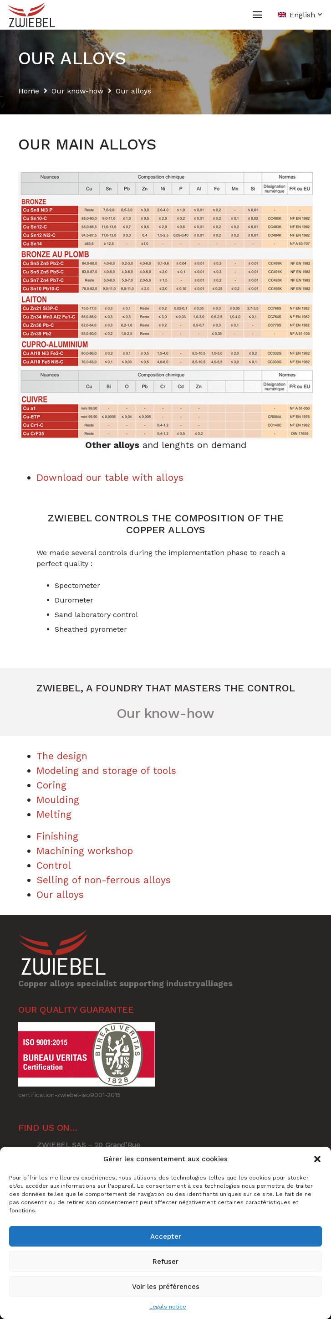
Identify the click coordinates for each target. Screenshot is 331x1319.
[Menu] (257, 15)
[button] (317, 1159)
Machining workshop (84, 850)
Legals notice (167, 1307)
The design (61, 756)
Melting (53, 814)
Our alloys (60, 894)
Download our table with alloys (109, 477)
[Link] (31, 14)
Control (53, 865)
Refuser (165, 1261)
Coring (51, 785)
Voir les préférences (165, 1287)
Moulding (57, 799)
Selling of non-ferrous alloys (103, 880)
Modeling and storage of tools (106, 770)
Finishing (57, 836)
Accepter (165, 1236)
